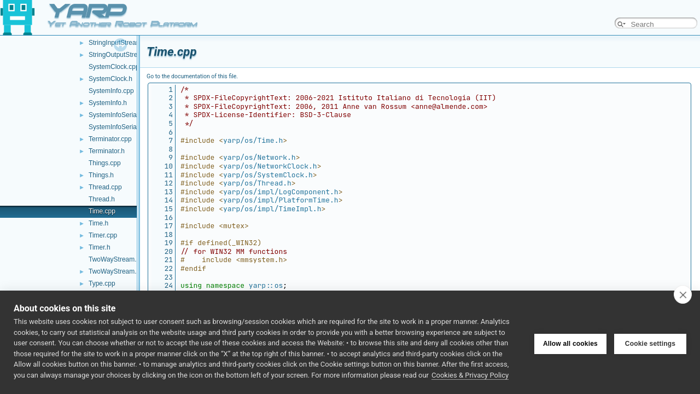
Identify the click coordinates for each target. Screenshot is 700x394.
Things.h (101, 175)
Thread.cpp (105, 187)
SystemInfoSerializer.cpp (125, 115)
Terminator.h (107, 151)
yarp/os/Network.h (259, 157)
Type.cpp (102, 283)
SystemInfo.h (108, 103)
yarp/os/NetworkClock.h (270, 166)
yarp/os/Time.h (253, 140)
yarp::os (266, 285)
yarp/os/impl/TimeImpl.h (272, 208)
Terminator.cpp (110, 139)
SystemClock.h (110, 79)
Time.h (98, 223)
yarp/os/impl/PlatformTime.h (281, 200)
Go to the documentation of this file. (192, 76)
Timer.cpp (103, 235)
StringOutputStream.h (120, 55)
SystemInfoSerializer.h (121, 127)
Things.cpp (105, 163)
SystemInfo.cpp (111, 91)
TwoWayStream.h (114, 271)
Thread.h (102, 199)
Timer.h (99, 247)
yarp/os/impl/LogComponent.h (281, 191)
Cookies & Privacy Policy (470, 375)
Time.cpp (102, 211)
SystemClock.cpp (114, 67)
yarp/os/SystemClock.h (268, 174)
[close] (683, 294)
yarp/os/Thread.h (257, 183)
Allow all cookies (570, 342)
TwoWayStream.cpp (118, 259)
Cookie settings (650, 342)
